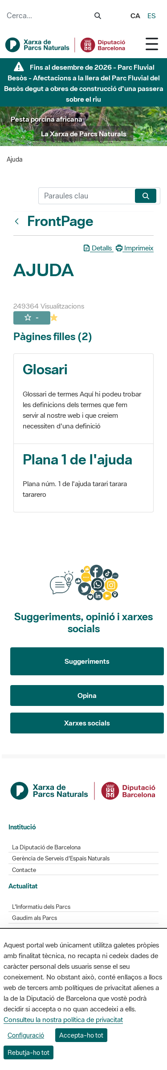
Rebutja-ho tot (28, 1052)
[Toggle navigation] (151, 43)
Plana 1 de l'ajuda (77, 459)
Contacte (24, 870)
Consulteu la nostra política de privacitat (63, 1019)
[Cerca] (84, 195)
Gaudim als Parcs (34, 918)
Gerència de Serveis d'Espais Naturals (61, 858)
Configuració (26, 1035)
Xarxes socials (87, 722)
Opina (87, 695)
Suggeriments (87, 661)
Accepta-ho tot (81, 1035)
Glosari (45, 369)
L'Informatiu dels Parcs (41, 907)
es (151, 15)
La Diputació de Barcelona (46, 847)
